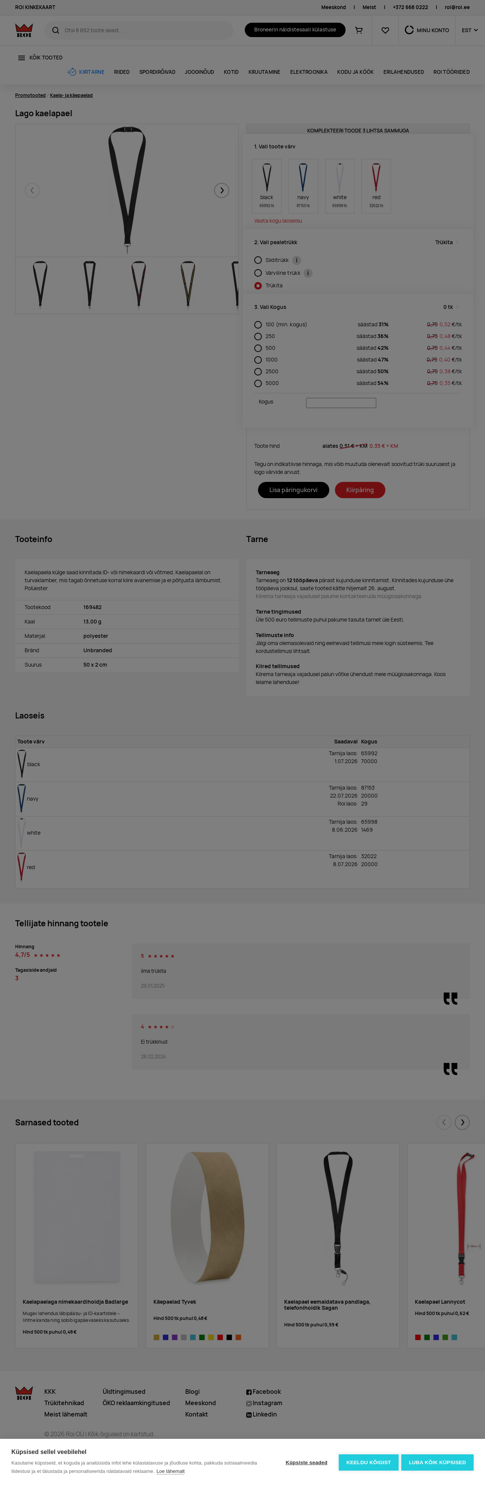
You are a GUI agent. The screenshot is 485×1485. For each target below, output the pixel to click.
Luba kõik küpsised (437, 1462)
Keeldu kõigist (368, 1462)
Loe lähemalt (170, 1471)
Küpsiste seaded (305, 1462)
